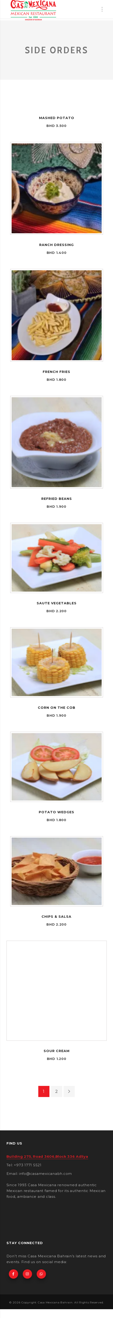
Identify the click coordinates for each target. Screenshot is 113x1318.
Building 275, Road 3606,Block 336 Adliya (47, 1156)
